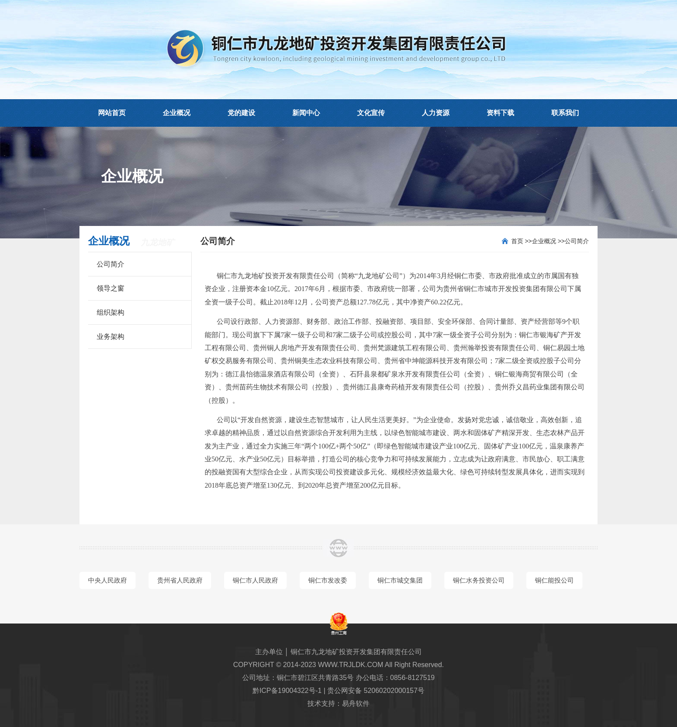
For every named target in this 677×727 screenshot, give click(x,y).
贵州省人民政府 (179, 580)
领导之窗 (110, 288)
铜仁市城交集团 (400, 580)
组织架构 (110, 312)
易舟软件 (356, 703)
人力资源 (435, 112)
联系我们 (565, 112)
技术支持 (321, 703)
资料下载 (500, 112)
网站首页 (112, 112)
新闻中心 (306, 112)
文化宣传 (371, 112)
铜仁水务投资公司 (479, 580)
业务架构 (110, 336)
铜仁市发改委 (327, 580)
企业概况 (176, 112)
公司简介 (110, 264)
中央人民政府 (107, 580)
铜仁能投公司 (554, 580)
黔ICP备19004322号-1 (287, 690)
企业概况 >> (548, 241)
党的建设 (241, 112)
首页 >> (521, 241)
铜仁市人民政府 (255, 580)
